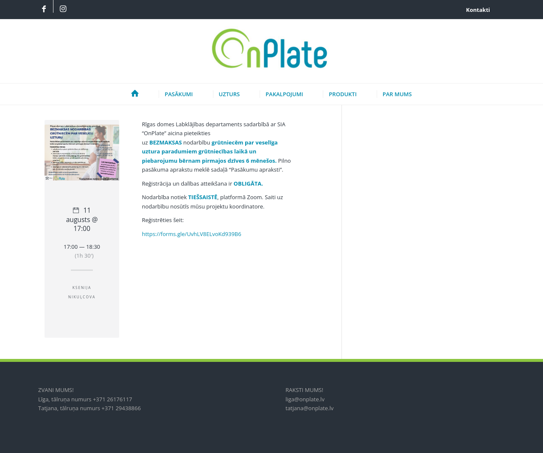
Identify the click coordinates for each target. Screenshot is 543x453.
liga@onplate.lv (305, 399)
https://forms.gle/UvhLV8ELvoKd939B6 (191, 234)
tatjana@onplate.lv (309, 408)
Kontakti (478, 10)
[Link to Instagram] (63, 9)
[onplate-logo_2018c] (271, 51)
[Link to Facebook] (43, 9)
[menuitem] (476, 9)
